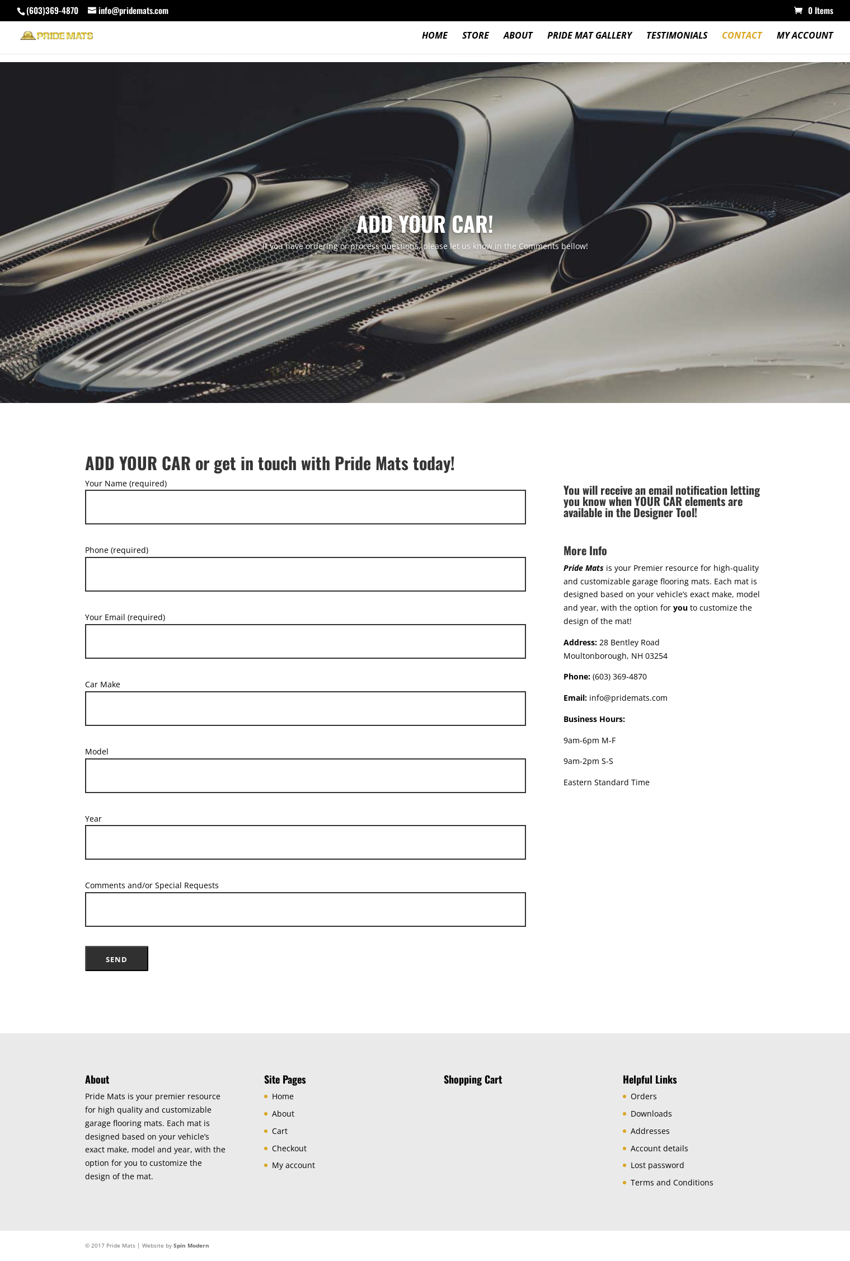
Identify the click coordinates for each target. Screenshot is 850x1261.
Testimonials (676, 36)
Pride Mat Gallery (589, 36)
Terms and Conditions (672, 1182)
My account (805, 36)
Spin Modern (191, 1245)
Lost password (657, 1165)
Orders (644, 1096)
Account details (659, 1148)
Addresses (650, 1131)
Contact (742, 36)
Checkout (289, 1148)
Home (435, 36)
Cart (280, 1131)
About (518, 36)
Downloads (651, 1113)
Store (475, 36)
